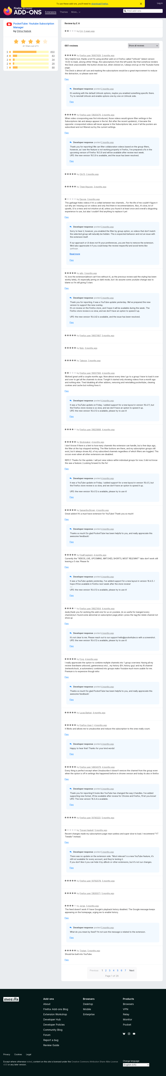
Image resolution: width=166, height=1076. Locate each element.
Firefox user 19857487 (90, 335)
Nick (82, 348)
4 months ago (108, 373)
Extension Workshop (55, 1014)
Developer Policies (54, 1024)
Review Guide (51, 1045)
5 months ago (108, 817)
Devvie (83, 199)
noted (29, 1061)
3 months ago (100, 187)
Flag (67, 79)
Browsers (128, 1004)
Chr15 (82, 174)
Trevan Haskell (86, 830)
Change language (131, 1061)
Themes (64, 12)
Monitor (127, 1019)
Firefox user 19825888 (90, 429)
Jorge (82, 906)
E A (81, 31)
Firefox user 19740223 (90, 817)
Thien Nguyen (86, 187)
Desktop (88, 1004)
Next (131, 970)
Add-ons (48, 998)
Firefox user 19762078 (90, 881)
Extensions (50, 12)
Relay (126, 1014)
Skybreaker (85, 442)
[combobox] (143, 11)
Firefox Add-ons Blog (55, 1009)
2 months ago (108, 55)
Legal (28, 1054)
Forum (46, 1034)
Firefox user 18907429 (90, 55)
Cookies (18, 1054)
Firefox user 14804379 (90, 767)
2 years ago (89, 31)
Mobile (87, 1009)
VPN (125, 1009)
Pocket (127, 1024)
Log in (160, 3)
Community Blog (52, 1029)
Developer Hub (52, 1019)
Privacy (6, 1054)
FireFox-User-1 (86, 725)
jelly (81, 273)
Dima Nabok (24, 31)
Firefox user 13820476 (90, 115)
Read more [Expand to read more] (75, 254)
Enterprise (89, 1014)
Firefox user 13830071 (90, 893)
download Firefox (99, 4)
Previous (94, 970)
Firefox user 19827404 (90, 608)
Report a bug (50, 1040)
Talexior (83, 360)
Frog (82, 659)
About (46, 1004)
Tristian (83, 950)
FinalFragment (86, 555)
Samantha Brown (87, 510)
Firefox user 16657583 (90, 373)
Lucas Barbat (86, 712)
